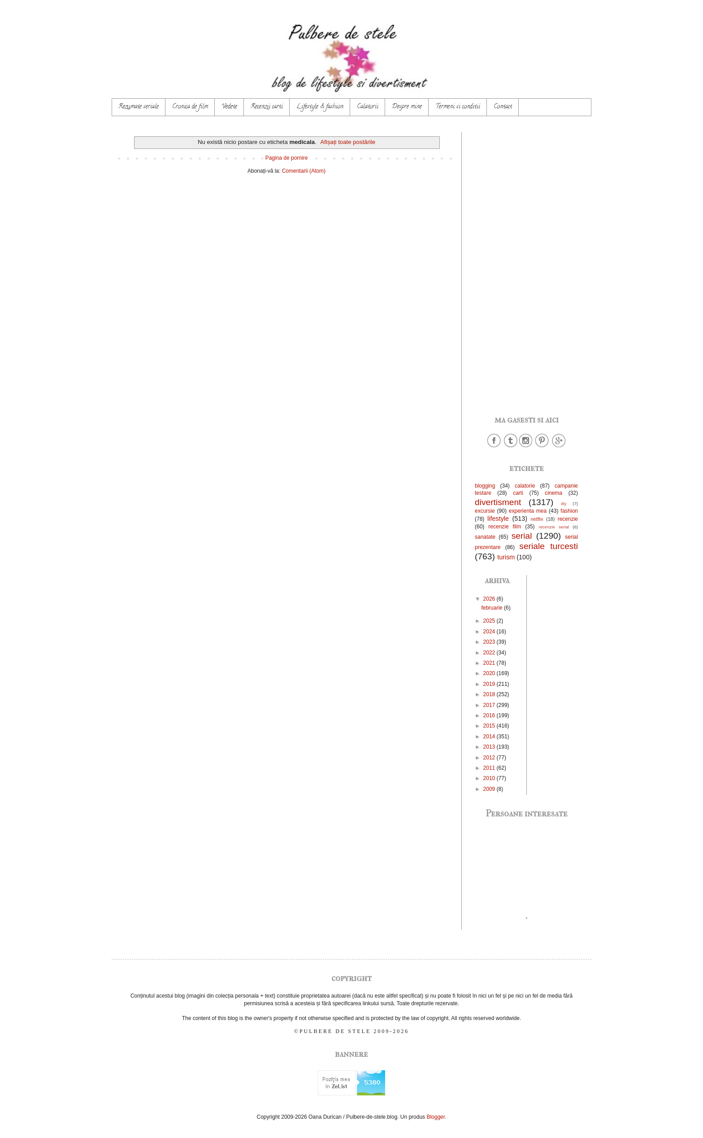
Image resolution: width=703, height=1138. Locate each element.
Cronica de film (190, 107)
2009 (490, 789)
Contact (503, 107)
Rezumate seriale (138, 107)
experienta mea (528, 511)
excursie (485, 511)
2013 (490, 747)
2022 (490, 653)
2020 (490, 673)
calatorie (525, 486)
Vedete (229, 107)
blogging (485, 486)
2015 (490, 726)
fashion (569, 511)
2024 (490, 631)
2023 (490, 642)
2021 (490, 663)
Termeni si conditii (457, 107)
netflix (536, 519)
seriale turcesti (548, 546)
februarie (492, 608)
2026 (490, 599)
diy (563, 503)
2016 (490, 715)
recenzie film (504, 526)
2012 (490, 757)
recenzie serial (554, 526)
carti (518, 493)
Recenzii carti (267, 107)
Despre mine (407, 107)
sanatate (485, 537)
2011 (490, 768)
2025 (490, 621)
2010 (490, 778)
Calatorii (367, 107)
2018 (490, 694)
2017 (490, 705)
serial (522, 536)
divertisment (498, 502)
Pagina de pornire (286, 158)
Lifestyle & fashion (319, 107)
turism (506, 557)
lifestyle (498, 518)
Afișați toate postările (348, 142)
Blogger (435, 1117)
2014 (490, 736)
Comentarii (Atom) (303, 171)
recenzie (568, 519)
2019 (490, 684)
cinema (553, 493)
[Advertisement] (526, 266)
